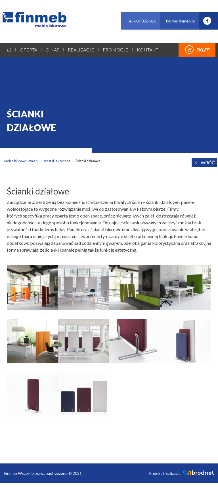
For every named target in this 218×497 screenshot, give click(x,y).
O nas (52, 49)
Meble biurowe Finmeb (20, 161)
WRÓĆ (204, 162)
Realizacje (81, 49)
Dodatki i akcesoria (56, 161)
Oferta (28, 49)
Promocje (115, 49)
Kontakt (147, 49)
